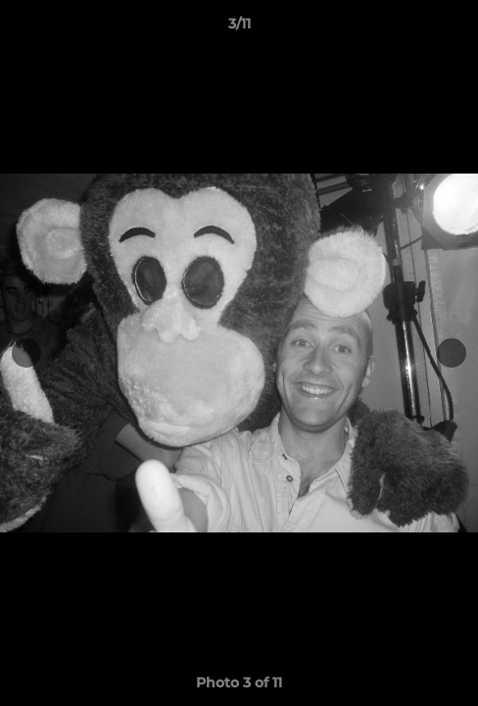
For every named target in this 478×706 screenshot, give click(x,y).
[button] (454, 28)
